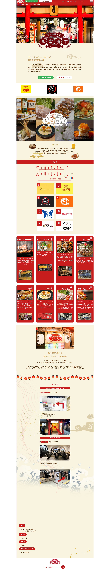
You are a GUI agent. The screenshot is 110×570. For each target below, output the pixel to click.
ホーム (19, 4)
